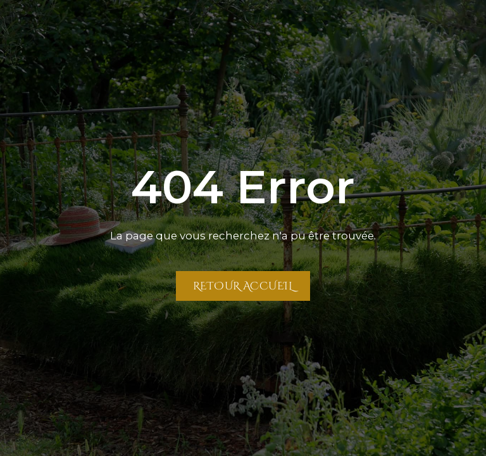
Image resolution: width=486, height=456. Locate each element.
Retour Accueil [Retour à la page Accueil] (243, 285)
